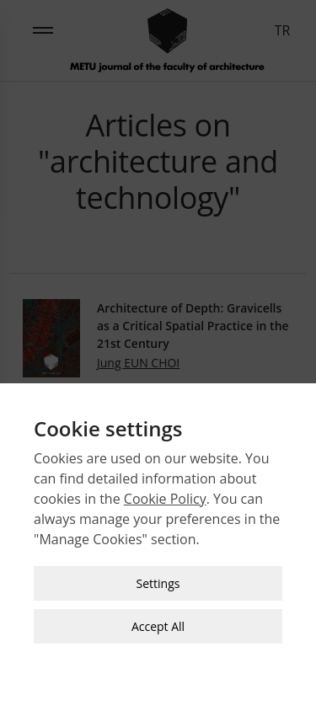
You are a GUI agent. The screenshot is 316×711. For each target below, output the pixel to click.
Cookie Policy (165, 497)
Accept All (158, 625)
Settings (158, 582)
